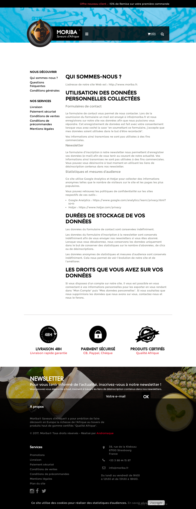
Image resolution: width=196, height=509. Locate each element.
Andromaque (105, 433)
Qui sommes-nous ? (44, 78)
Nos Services (40, 101)
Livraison (36, 107)
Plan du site (37, 483)
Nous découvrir (43, 72)
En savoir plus (137, 503)
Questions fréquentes (37, 84)
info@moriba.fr (118, 467)
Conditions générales (45, 90)
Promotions (37, 454)
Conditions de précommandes (41, 122)
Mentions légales (42, 129)
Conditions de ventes (45, 116)
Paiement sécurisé (43, 111)
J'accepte (156, 502)
